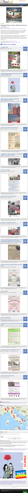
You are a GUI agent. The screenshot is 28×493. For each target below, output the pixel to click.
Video (25, 4)
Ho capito (25, 492)
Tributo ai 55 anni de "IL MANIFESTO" (9, 196)
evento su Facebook (13, 41)
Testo (1, 433)
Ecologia (17, 4)
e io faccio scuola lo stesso (6, 317)
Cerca (24, 0)
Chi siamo (21, 0)
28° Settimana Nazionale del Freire (7, 375)
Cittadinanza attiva (12, 4)
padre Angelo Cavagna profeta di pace (8, 222)
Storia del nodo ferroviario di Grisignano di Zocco (10, 349)
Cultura (3, 4)
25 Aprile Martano (4, 47)
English (21, 5)
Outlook (13, 42)
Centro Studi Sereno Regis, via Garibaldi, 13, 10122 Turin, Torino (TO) (13, 28)
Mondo (7, 4)
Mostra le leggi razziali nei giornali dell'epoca (9, 127)
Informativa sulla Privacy (6, 486)
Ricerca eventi (4, 432)
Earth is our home (4, 291)
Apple (17, 42)
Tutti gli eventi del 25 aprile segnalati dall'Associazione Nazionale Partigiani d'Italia (11, 74)
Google (10, 42)
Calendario (22, 4)
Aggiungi (13, 44)
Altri (19, 42)
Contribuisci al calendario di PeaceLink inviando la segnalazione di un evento (13, 403)
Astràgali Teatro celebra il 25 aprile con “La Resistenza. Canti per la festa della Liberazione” (11, 154)
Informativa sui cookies (14, 486)
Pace (1, 4)
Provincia (1, 436)
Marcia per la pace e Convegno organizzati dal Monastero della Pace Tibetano (10, 99)
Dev (2, 448)
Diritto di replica (20, 486)
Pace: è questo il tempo (5, 169)
